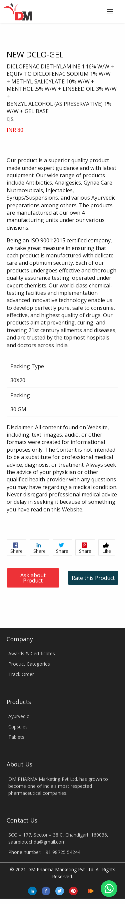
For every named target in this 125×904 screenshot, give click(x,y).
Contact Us (22, 820)
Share (16, 548)
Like (106, 548)
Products (19, 702)
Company (20, 639)
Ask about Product (33, 578)
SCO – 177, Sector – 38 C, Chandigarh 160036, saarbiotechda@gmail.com (58, 838)
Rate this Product (93, 578)
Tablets (16, 737)
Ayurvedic (18, 716)
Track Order (21, 674)
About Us (19, 764)
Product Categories (29, 664)
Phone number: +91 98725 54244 (44, 852)
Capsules (18, 726)
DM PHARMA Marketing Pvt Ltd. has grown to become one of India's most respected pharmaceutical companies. (58, 786)
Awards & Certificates (31, 653)
